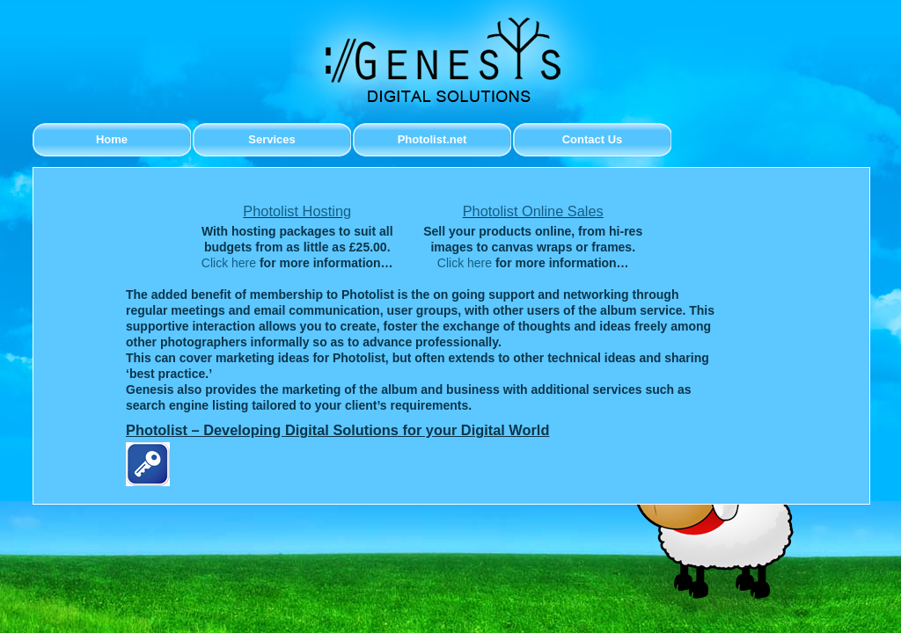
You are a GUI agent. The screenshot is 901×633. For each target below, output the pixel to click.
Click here (228, 263)
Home (112, 139)
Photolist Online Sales (533, 211)
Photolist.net (432, 139)
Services (272, 139)
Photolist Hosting (297, 211)
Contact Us (592, 139)
